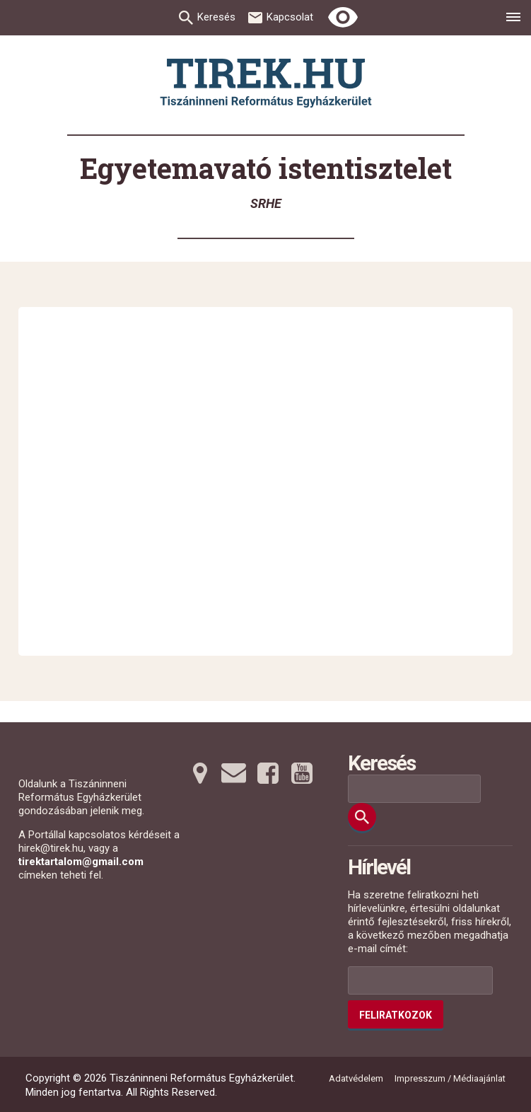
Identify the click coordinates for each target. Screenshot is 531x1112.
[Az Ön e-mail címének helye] (420, 980)
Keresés (216, 17)
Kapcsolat (290, 17)
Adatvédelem (356, 1078)
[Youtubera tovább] (302, 773)
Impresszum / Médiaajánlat (450, 1078)
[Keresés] (362, 817)
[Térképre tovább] (200, 773)
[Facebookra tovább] (268, 773)
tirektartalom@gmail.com (81, 861)
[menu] (513, 19)
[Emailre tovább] (234, 773)
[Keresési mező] (414, 789)
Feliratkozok (395, 1015)
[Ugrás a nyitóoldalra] (266, 83)
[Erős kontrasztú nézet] (342, 17)
